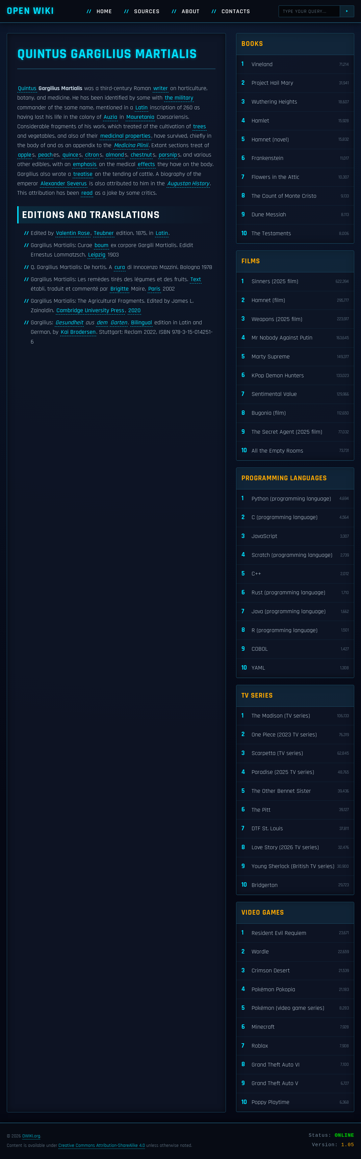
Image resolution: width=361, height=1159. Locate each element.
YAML (295, 668)
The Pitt (295, 810)
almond (115, 155)
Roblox (295, 1046)
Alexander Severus (64, 183)
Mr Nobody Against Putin (295, 338)
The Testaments (295, 233)
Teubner (104, 233)
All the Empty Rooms (295, 451)
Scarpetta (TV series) (295, 753)
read (87, 193)
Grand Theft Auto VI (295, 1064)
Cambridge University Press (90, 310)
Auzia (110, 117)
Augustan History (188, 183)
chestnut (141, 155)
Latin (141, 107)
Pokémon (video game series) (295, 1008)
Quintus (27, 88)
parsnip (168, 155)
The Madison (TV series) (295, 716)
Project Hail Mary (295, 83)
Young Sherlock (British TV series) (295, 866)
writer (160, 88)
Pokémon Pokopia (295, 989)
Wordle (295, 952)
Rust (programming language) (295, 593)
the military (179, 98)
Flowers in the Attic (295, 177)
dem (102, 322)
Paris (154, 289)
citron (92, 155)
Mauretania (140, 117)
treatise (83, 174)
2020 (134, 310)
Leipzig (96, 255)
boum (101, 245)
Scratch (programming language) (295, 555)
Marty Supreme (295, 357)
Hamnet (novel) (295, 139)
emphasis (85, 164)
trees (199, 126)
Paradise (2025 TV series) (295, 772)
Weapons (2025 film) (295, 319)
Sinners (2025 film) (295, 281)
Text (195, 279)
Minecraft (295, 1027)
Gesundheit (69, 322)
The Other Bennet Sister (295, 791)
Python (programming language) (295, 498)
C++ (295, 574)
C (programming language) (295, 517)
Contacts (236, 11)
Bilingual (141, 322)
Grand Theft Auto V (295, 1083)
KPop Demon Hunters (295, 375)
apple (24, 155)
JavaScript (295, 536)
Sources (147, 11)
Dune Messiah (295, 215)
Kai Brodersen (78, 332)
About (191, 11)
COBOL (295, 649)
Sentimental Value (295, 394)
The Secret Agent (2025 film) (295, 432)
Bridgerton (295, 885)
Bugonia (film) (295, 413)
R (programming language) (295, 630)
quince (70, 155)
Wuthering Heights (295, 102)
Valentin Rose (73, 233)
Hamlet (295, 121)
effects (146, 164)
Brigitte (119, 289)
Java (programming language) (295, 612)
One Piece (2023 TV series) (295, 734)
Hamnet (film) (295, 300)
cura (119, 267)
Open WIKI (30, 11)
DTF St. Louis (295, 829)
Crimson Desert (295, 971)
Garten (118, 322)
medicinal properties (125, 136)
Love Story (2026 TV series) (295, 847)
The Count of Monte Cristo (295, 196)
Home (104, 11)
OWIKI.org (31, 1136)
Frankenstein (295, 158)
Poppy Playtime (295, 1102)
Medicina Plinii (131, 145)
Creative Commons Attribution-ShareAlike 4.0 (101, 1145)
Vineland (295, 64)
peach (45, 155)
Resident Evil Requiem (295, 933)
